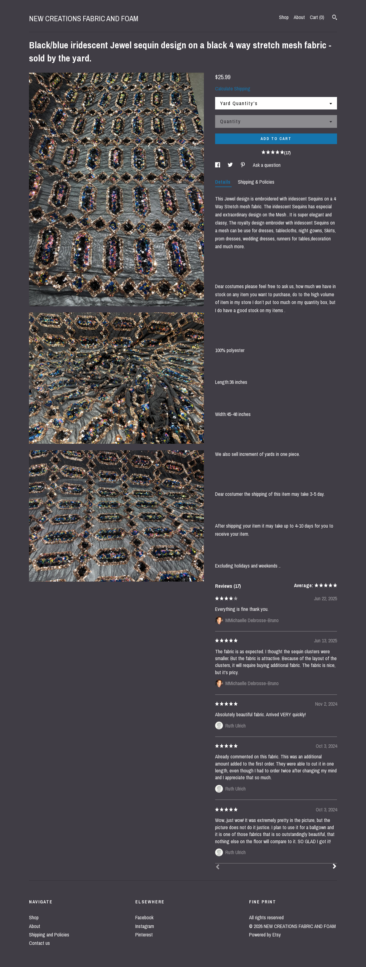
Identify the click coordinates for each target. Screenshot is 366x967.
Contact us (39, 943)
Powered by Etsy (265, 934)
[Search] (334, 18)
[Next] (334, 866)
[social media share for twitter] (231, 165)
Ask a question (267, 165)
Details (223, 181)
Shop (284, 17)
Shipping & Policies (256, 181)
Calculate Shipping (232, 88)
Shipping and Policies (49, 934)
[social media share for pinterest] (243, 165)
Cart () (317, 17)
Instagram (144, 926)
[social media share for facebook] (218, 165)
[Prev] (217, 867)
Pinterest (144, 934)
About (299, 17)
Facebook (144, 917)
